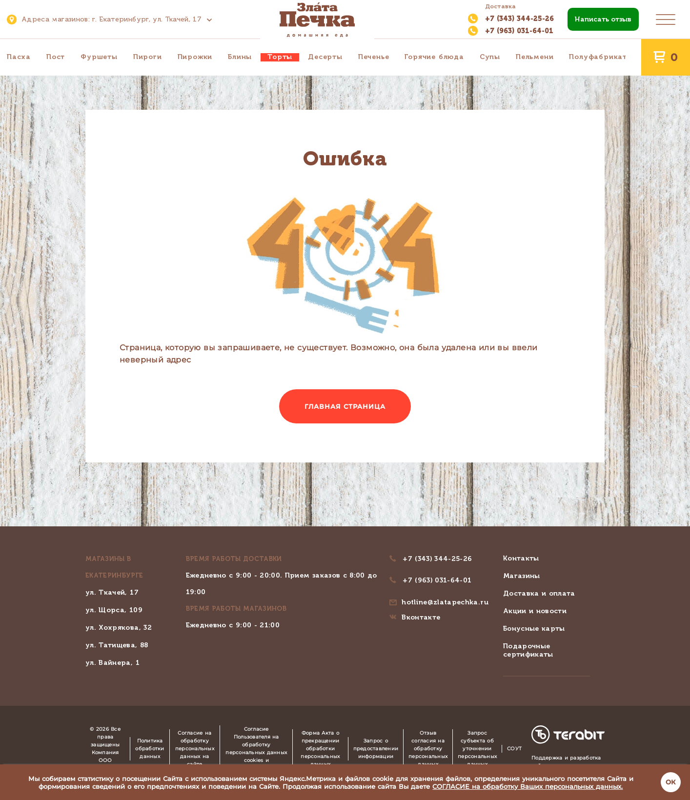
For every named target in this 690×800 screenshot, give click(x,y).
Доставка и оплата (539, 593)
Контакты (521, 558)
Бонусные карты (534, 628)
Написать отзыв (603, 19)
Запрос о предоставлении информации (376, 749)
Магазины (521, 576)
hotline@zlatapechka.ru (445, 602)
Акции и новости (535, 611)
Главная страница (345, 406)
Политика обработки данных (149, 749)
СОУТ (514, 748)
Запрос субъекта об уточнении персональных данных (477, 748)
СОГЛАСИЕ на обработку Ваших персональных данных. (527, 786)
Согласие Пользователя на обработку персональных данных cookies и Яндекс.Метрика (256, 748)
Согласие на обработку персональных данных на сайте (194, 748)
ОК (671, 782)
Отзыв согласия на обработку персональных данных (427, 748)
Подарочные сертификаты (528, 650)
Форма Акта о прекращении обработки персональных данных (320, 748)
